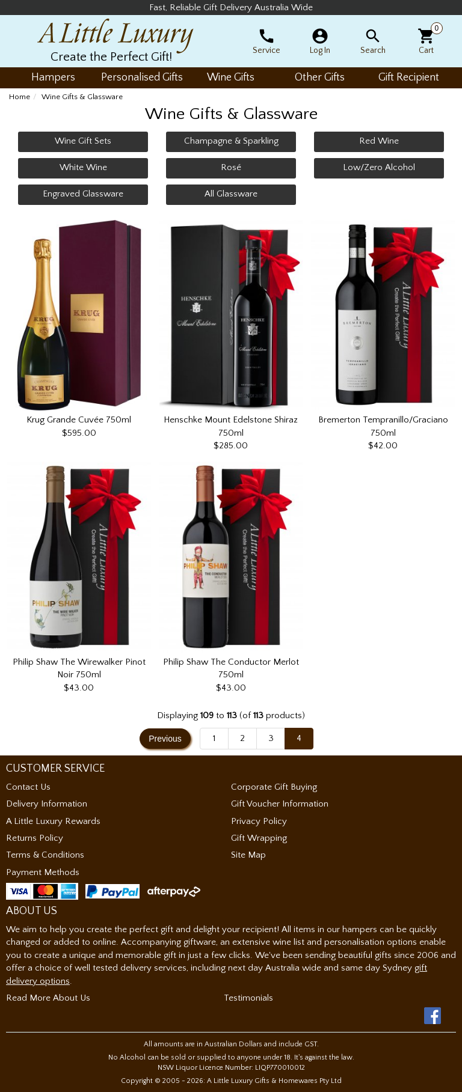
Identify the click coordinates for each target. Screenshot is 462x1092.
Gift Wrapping (259, 838)
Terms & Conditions (45, 855)
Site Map (248, 855)
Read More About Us (48, 998)
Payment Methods (42, 872)
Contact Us (28, 787)
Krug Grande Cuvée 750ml (78, 420)
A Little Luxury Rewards (53, 821)
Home (19, 97)
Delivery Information (46, 804)
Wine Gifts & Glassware (82, 97)
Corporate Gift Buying (274, 787)
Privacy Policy (259, 821)
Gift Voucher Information (279, 804)
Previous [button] (165, 738)
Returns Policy (34, 838)
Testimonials (248, 998)
